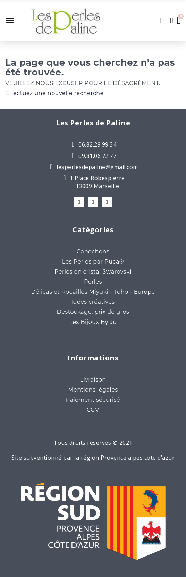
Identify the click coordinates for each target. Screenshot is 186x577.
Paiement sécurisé (93, 399)
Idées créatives (93, 302)
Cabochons (93, 251)
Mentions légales (93, 389)
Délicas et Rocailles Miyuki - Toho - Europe (93, 291)
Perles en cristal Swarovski (93, 271)
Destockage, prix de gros (93, 312)
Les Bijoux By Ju (93, 322)
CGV (93, 410)
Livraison (93, 379)
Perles (93, 281)
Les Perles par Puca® (93, 261)
